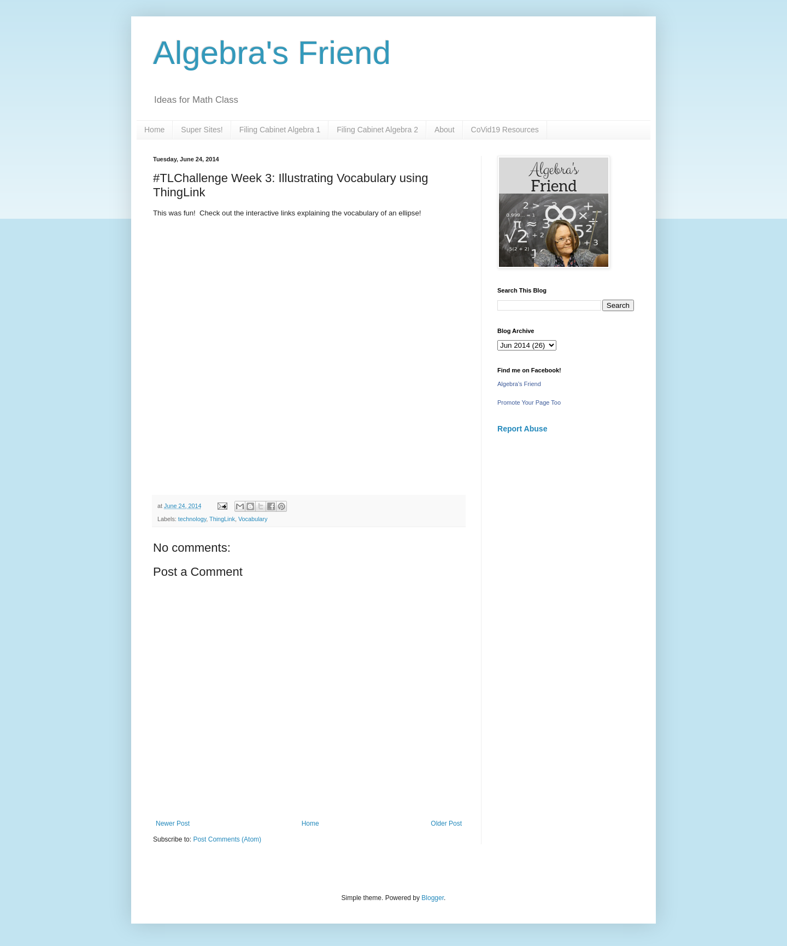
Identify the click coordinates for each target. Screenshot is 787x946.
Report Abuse (522, 428)
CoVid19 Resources (505, 129)
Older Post (446, 823)
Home (154, 129)
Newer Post (173, 823)
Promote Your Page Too (529, 402)
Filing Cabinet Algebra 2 (377, 129)
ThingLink (222, 519)
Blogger (432, 898)
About (444, 129)
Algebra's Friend (272, 52)
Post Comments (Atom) (227, 839)
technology (192, 519)
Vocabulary (252, 519)
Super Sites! (201, 129)
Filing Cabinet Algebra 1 (280, 129)
